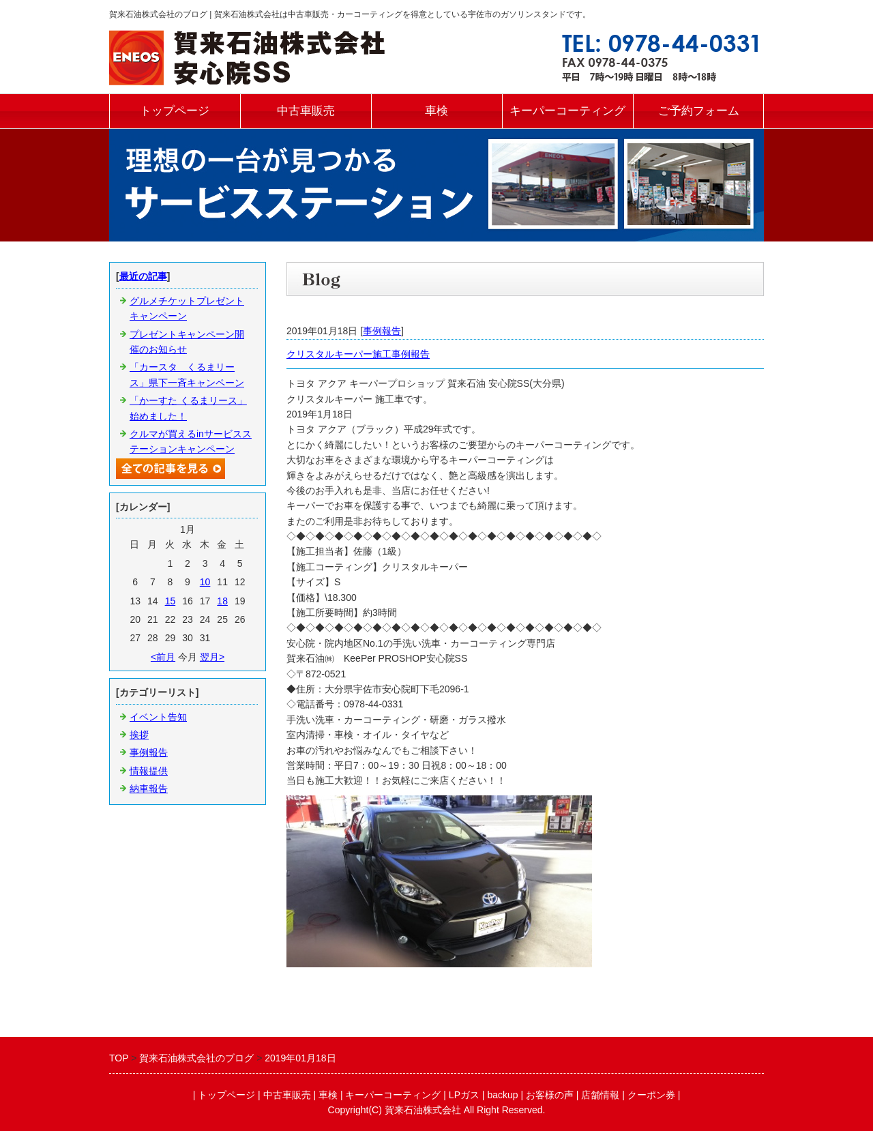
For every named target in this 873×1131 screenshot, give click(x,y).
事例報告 (382, 330)
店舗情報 (600, 1094)
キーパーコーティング (567, 110)
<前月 (163, 656)
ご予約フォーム (698, 110)
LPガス (464, 1094)
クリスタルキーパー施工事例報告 (358, 354)
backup (502, 1094)
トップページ (174, 110)
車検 (436, 110)
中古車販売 (306, 110)
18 (222, 601)
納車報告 (149, 788)
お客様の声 (550, 1094)
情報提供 (149, 770)
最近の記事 (143, 276)
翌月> (212, 656)
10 (205, 581)
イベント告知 (158, 716)
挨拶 (139, 734)
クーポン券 (651, 1094)
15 (170, 601)
